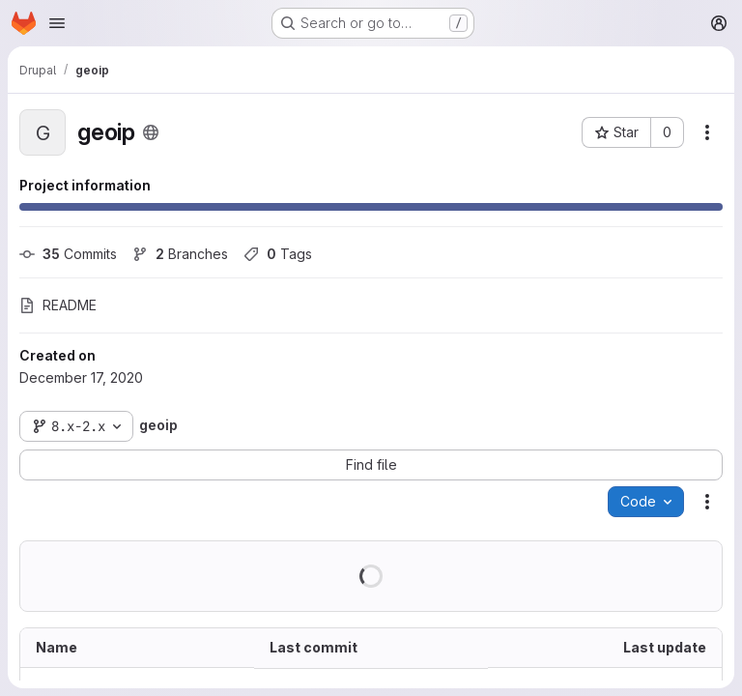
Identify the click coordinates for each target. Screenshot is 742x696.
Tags (277, 254)
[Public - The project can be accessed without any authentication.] (150, 132)
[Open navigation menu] (57, 23)
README (58, 305)
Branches (180, 254)
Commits (68, 254)
